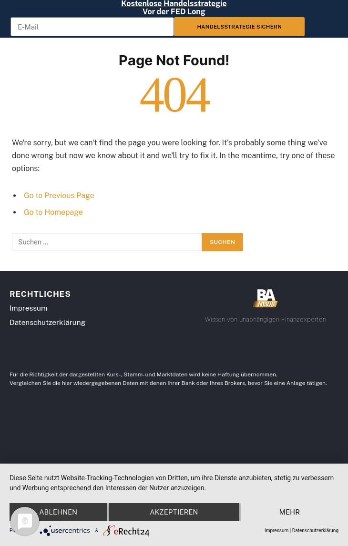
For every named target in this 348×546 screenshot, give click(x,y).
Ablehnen (58, 512)
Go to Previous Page (59, 195)
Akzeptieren (174, 512)
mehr (289, 512)
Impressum (276, 530)
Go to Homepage (53, 212)
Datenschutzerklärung (315, 530)
